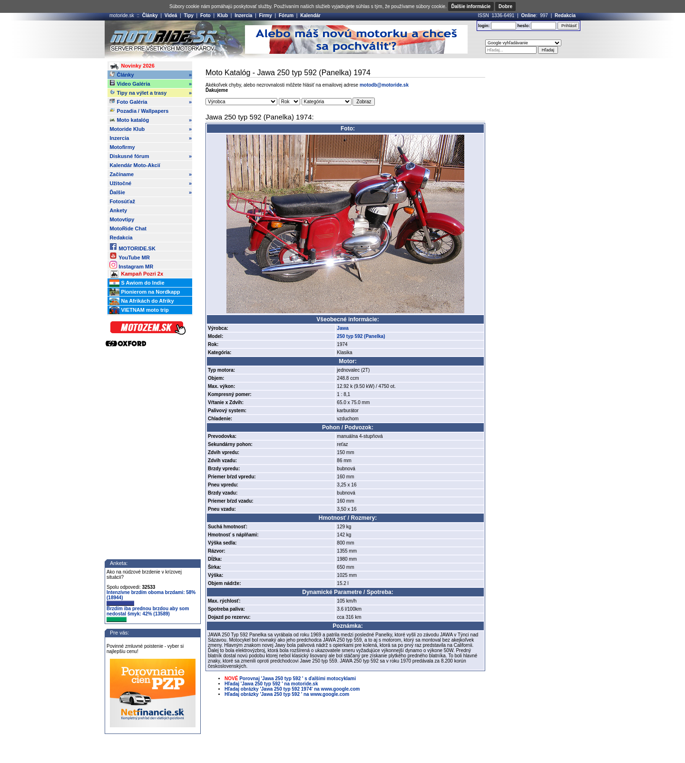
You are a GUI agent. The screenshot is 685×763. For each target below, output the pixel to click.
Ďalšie (150, 192)
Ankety (118, 210)
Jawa (342, 328)
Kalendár (310, 15)
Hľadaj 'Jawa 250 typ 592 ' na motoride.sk (271, 683)
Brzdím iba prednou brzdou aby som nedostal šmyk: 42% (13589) (148, 614)
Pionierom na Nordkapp (144, 292)
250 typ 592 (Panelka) (361, 336)
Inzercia (243, 15)
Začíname (150, 174)
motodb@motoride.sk (384, 85)
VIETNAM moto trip (138, 310)
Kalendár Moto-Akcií (134, 165)
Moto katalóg (150, 120)
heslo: (523, 25)
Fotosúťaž (122, 201)
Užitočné (150, 183)
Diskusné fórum (150, 156)
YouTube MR (129, 256)
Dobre (505, 6)
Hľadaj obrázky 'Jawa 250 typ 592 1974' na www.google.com (292, 689)
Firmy (265, 15)
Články (150, 15)
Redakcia (565, 15)
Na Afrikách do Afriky (141, 301)
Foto (205, 15)
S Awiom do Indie (136, 283)
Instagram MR (131, 265)
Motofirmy (122, 147)
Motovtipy (121, 219)
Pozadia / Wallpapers (138, 110)
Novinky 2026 (131, 66)
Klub (222, 15)
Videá (171, 15)
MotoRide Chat (128, 228)
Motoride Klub (150, 129)
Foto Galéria (150, 102)
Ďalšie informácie (471, 6)
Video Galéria (150, 84)
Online (528, 15)
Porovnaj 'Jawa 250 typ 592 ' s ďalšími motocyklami (297, 678)
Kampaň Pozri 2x (136, 274)
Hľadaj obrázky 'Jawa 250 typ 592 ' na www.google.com (287, 694)
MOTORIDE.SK (132, 247)
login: (484, 25)
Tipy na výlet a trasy (150, 93)
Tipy (188, 15)
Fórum (286, 15)
